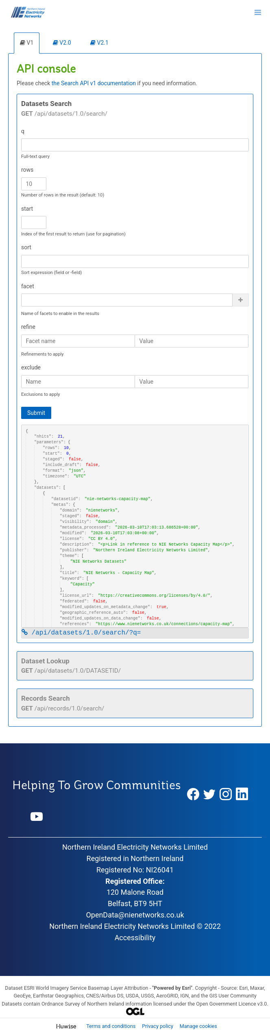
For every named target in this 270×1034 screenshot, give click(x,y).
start (27, 208)
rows (27, 169)
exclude (31, 367)
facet (27, 286)
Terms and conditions (111, 1026)
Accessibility (135, 937)
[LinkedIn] (242, 794)
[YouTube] (36, 817)
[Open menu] (258, 12)
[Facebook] (193, 794)
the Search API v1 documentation (94, 83)
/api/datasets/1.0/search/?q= (81, 632)
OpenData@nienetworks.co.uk (135, 915)
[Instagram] (226, 794)
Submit (36, 413)
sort (26, 247)
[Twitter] (209, 794)
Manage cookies (198, 1026)
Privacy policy (158, 1026)
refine (28, 327)
